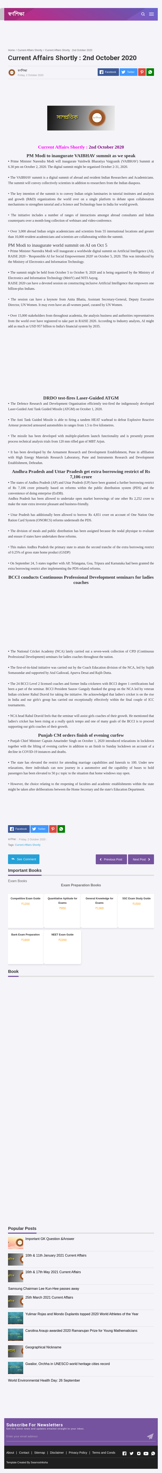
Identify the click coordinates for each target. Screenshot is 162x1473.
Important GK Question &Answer (49, 1239)
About (10, 1452)
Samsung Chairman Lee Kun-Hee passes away (43, 1288)
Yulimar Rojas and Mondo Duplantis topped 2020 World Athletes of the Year (81, 1314)
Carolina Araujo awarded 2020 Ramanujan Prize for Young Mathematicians (81, 1330)
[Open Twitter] (131, 1453)
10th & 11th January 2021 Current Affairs (55, 1255)
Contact (24, 1452)
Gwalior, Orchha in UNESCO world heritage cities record (67, 1364)
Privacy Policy (78, 1452)
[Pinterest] (142, 72)
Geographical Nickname (43, 1347)
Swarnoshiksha (39, 1462)
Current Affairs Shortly (27, 844)
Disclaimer (57, 1452)
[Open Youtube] (145, 1453)
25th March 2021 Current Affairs (49, 1297)
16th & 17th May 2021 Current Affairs (53, 1272)
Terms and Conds (103, 1452)
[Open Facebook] (124, 1453)
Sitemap (39, 1452)
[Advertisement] (85, 34)
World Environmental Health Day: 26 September (44, 1380)
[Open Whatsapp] (153, 1453)
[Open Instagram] (138, 1453)
